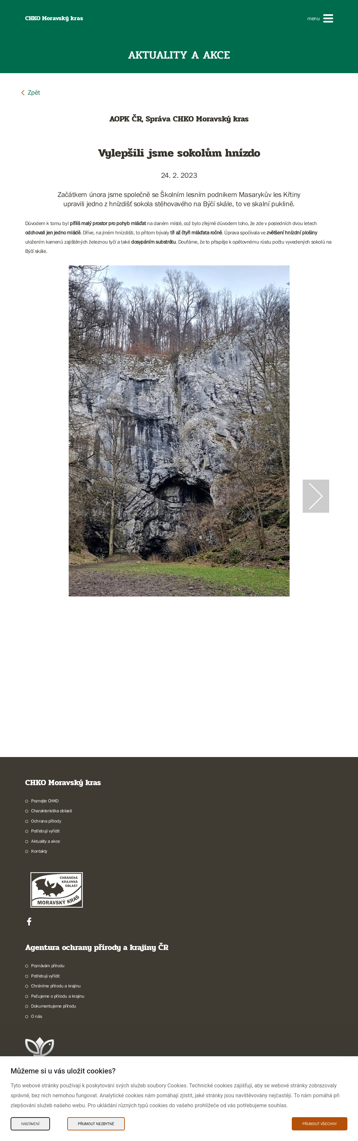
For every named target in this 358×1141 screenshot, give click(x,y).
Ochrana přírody (46, 821)
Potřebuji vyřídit (45, 830)
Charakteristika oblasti (51, 810)
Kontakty (39, 851)
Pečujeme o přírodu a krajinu (57, 996)
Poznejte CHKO (45, 800)
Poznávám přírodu (48, 965)
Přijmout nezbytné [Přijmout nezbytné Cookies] (96, 1123)
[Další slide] (316, 496)
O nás (36, 1016)
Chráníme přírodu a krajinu (56, 985)
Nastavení (30, 1123)
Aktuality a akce (45, 841)
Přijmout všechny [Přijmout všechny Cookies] (319, 1123)
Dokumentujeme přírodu (53, 1006)
